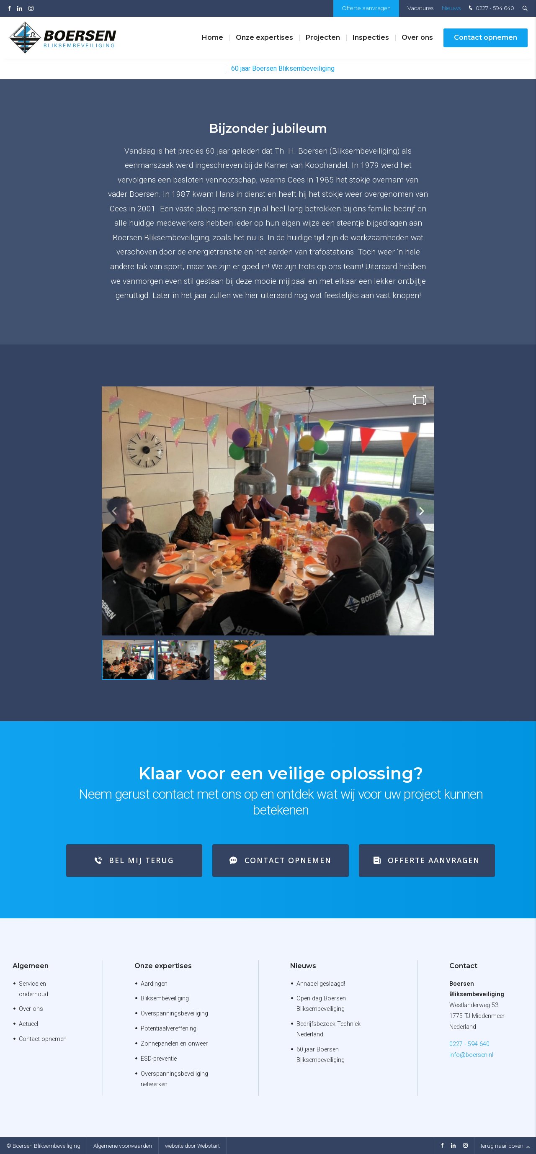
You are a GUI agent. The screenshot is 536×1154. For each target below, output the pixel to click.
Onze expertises (264, 37)
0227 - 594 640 (490, 8)
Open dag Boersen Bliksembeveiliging (321, 1004)
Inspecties (371, 37)
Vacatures (420, 8)
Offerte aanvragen (366, 8)
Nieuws (451, 8)
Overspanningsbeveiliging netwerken (174, 1079)
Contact (463, 966)
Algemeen (31, 966)
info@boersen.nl (471, 1055)
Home (212, 37)
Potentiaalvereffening (168, 1028)
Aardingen (154, 983)
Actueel (28, 1024)
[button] (421, 511)
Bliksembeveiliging (165, 998)
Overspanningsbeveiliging (174, 1013)
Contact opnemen (485, 37)
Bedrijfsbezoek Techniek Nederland (328, 1029)
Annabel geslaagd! (320, 983)
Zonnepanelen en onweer (174, 1043)
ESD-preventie (159, 1058)
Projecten (323, 37)
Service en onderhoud (33, 989)
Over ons (417, 37)
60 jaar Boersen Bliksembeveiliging (283, 68)
